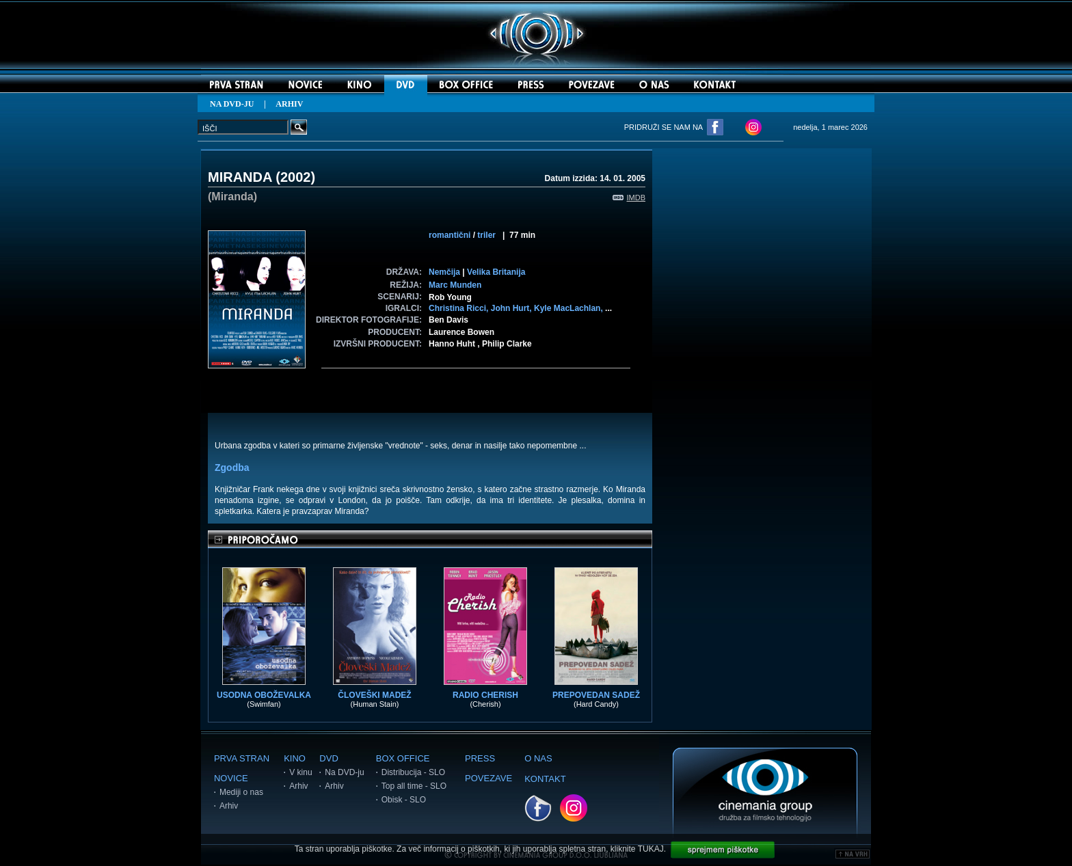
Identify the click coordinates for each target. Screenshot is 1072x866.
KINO (295, 758)
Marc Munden (455, 285)
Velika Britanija (496, 272)
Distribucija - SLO (413, 772)
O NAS (538, 758)
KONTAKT (544, 779)
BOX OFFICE (403, 758)
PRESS (480, 758)
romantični (449, 235)
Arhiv (228, 806)
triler (486, 235)
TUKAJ (651, 849)
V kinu (300, 772)
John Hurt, (512, 308)
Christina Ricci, (460, 308)
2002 (295, 177)
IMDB (629, 197)
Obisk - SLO (403, 799)
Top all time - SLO (413, 786)
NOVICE (231, 778)
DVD (328, 758)
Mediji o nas (241, 792)
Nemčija (444, 272)
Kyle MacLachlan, (569, 308)
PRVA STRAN (241, 758)
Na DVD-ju (344, 772)
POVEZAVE (488, 778)
